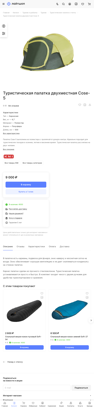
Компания (8, 400)
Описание (8, 246)
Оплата (52, 246)
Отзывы (20, 246)
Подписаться (81, 387)
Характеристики (36, 246)
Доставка (64, 246)
